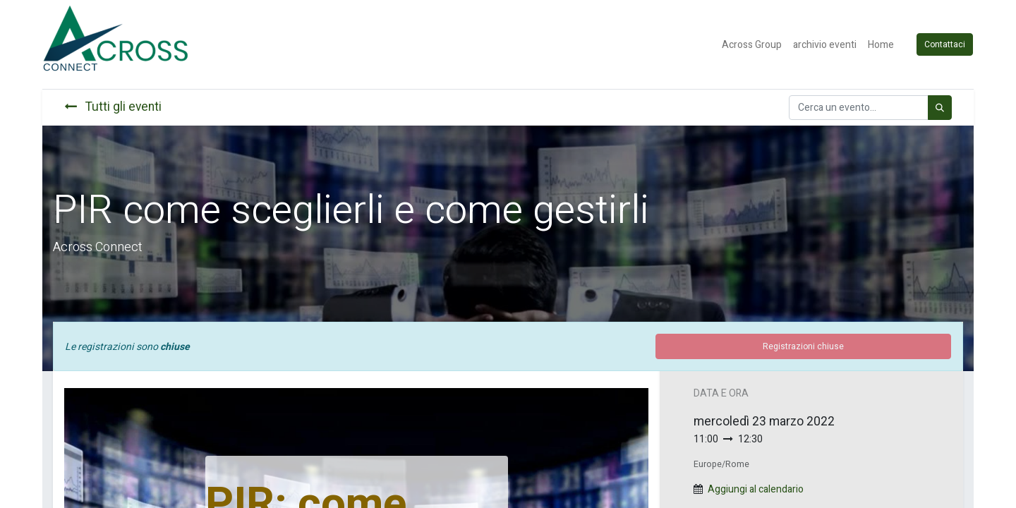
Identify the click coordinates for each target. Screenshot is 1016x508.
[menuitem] (752, 45)
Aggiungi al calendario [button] (756, 489)
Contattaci (945, 44)
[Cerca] (940, 107)
